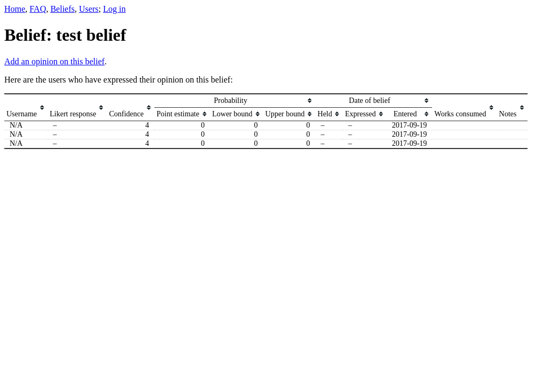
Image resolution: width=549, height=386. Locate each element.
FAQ (37, 8)
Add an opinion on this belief (54, 61)
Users (88, 8)
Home (14, 8)
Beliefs (62, 8)
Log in (114, 8)
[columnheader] (26, 107)
